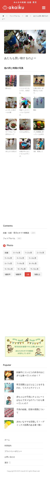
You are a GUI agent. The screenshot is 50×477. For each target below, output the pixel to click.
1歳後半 (18, 274)
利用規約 (8, 445)
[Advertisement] (25, 185)
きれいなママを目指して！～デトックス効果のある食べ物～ (30, 423)
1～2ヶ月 (28, 253)
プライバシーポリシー (13, 451)
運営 (8, 462)
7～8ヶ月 (20, 263)
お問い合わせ (10, 457)
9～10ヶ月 (9, 269)
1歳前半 (8, 274)
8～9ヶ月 (33, 263)
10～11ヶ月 (22, 269)
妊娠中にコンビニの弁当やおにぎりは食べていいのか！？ (30, 374)
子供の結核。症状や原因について (30, 411)
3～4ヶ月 (8, 258)
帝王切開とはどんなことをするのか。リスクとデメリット (30, 386)
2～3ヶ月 (40, 253)
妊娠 (6, 253)
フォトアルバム (12, 238)
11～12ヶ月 (34, 269)
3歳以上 (37, 274)
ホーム (7, 440)
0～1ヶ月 (16, 253)
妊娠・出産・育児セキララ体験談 (19, 233)
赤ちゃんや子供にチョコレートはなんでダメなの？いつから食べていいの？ (30, 400)
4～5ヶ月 (20, 258)
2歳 (27, 274)
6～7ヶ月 (8, 263)
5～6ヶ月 (32, 258)
